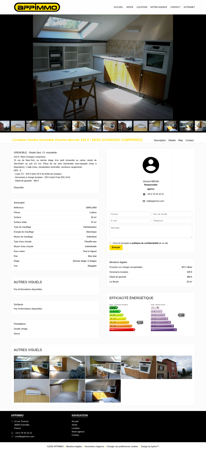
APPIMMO (17, 415)
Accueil (37, 7)
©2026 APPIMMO (55, 446)
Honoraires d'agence (94, 446)
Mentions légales (74, 446)
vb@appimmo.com (155, 201)
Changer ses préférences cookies (122, 446)
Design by (150, 446)
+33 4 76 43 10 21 (155, 194)
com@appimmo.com (24, 436)
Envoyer (116, 247)
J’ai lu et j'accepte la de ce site (140, 243)
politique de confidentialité (145, 243)
